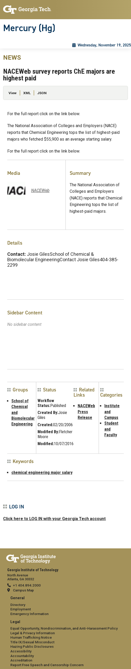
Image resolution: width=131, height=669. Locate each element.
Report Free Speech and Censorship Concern (47, 665)
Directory (17, 605)
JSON (42, 93)
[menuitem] (65, 606)
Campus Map (23, 590)
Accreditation (21, 660)
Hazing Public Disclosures (32, 646)
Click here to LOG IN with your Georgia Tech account (54, 518)
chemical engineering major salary (41, 472)
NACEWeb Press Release (86, 411)
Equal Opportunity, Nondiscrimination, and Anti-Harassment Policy (64, 628)
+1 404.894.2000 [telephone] (27, 585)
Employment (20, 609)
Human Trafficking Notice (31, 637)
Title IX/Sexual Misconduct (32, 642)
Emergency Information (29, 614)
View (13, 93)
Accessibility (21, 651)
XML (27, 93)
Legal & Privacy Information (32, 633)
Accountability (22, 656)
